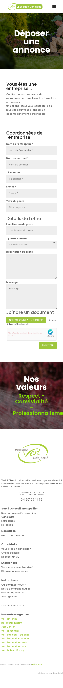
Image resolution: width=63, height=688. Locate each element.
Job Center (8, 626)
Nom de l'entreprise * (19, 144)
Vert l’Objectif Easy (12, 650)
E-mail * (11, 186)
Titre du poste (15, 201)
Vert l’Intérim (9, 618)
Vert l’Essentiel (10, 630)
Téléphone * (13, 172)
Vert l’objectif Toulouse (15, 634)
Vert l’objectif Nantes (14, 642)
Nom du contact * (17, 158)
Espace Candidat (29, 6)
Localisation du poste (19, 224)
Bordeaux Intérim (11, 622)
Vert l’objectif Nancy (13, 646)
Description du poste (19, 251)
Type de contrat (16, 238)
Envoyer (48, 345)
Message (12, 282)
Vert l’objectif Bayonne (15, 638)
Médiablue (37, 664)
